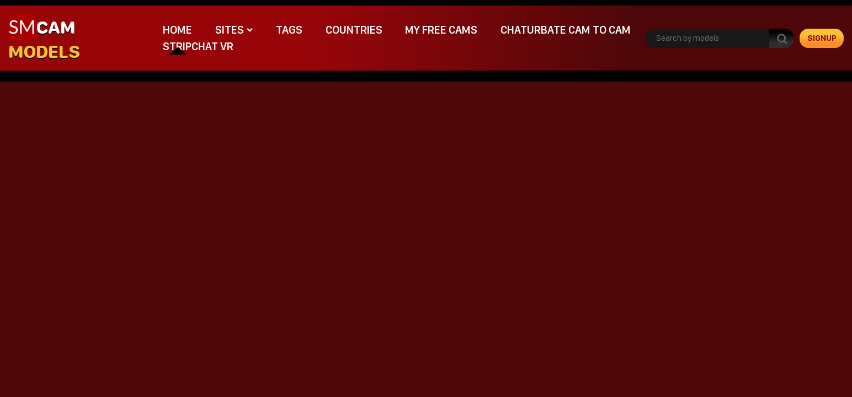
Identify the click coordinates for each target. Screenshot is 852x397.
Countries (354, 29)
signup (822, 38)
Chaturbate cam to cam (565, 29)
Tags (289, 29)
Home (177, 29)
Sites (229, 29)
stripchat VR (198, 46)
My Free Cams (441, 29)
